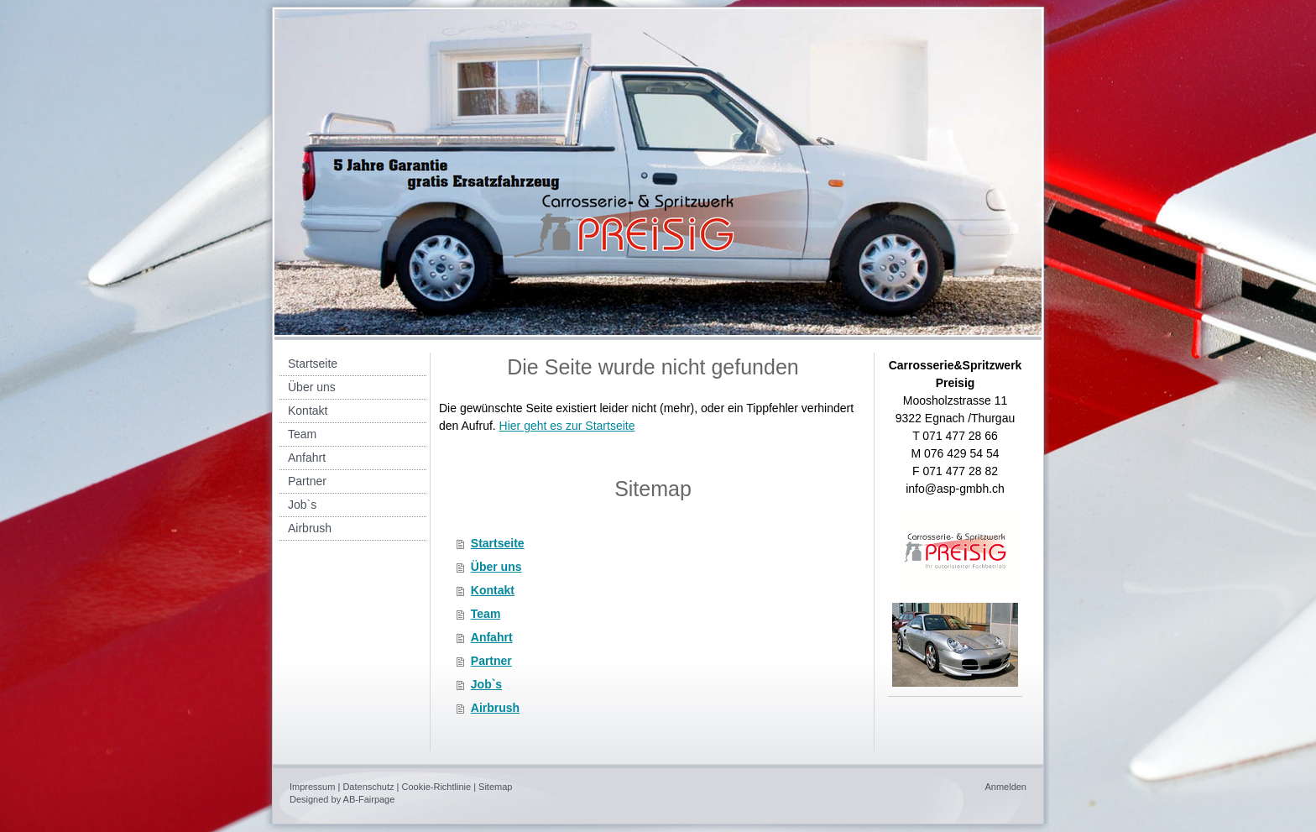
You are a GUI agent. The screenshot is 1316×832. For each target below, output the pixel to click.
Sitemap (495, 787)
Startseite (498, 543)
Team (486, 613)
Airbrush (495, 707)
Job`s (486, 684)
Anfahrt (492, 637)
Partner (491, 660)
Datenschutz (368, 787)
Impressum (312, 787)
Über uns (496, 566)
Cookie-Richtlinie (437, 787)
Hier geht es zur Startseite (567, 425)
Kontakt (492, 590)
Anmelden (1005, 787)
